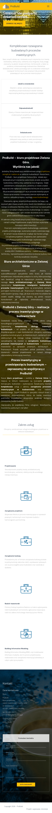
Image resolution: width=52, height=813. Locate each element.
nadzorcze (15, 174)
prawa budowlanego (40, 197)
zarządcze (6, 174)
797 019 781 (10, 712)
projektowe (45, 171)
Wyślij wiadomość (26, 784)
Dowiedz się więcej (14, 23)
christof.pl (44, 809)
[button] (4, 19)
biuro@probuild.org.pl (15, 714)
